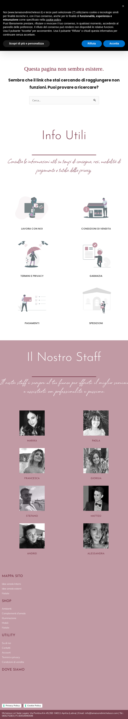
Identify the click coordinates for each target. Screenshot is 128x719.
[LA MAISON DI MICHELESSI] (64, 687)
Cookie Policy (34, 705)
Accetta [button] (114, 43)
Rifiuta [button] (92, 43)
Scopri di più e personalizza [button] (26, 43)
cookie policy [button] (53, 19)
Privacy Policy (13, 705)
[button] (123, 6)
